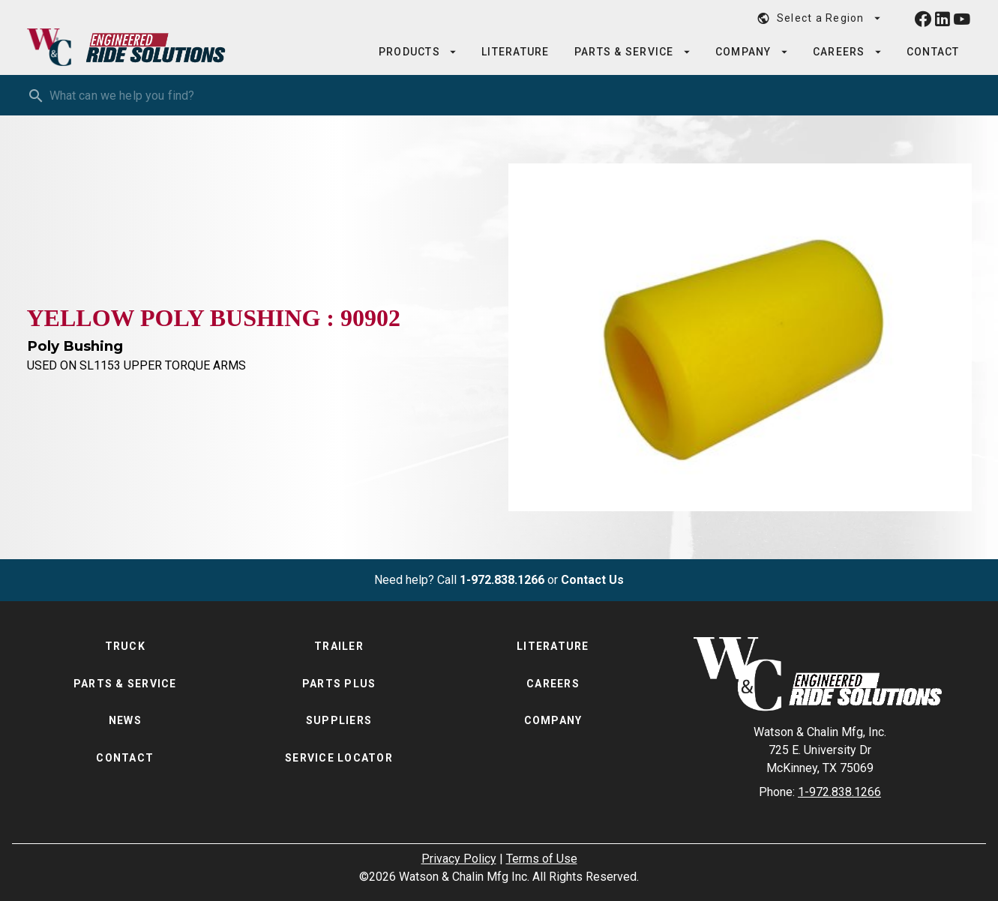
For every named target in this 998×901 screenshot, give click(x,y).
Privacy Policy (458, 859)
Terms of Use (541, 859)
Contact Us (592, 580)
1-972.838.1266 (502, 580)
